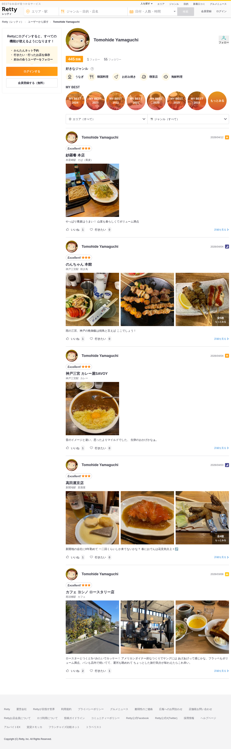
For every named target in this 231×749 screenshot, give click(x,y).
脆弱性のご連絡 (144, 709)
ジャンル (174, 4)
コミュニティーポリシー (105, 718)
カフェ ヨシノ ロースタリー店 (90, 592)
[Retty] (9, 10)
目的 (186, 4)
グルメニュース (218, 4)
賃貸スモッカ (34, 727)
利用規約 (66, 709)
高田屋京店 (75, 483)
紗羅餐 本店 (75, 155)
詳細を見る (220, 229)
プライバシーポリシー (91, 709)
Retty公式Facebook (137, 718)
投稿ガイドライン (74, 718)
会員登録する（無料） (32, 83)
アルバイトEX (12, 727)
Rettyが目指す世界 (44, 709)
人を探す (145, 3)
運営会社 (21, 709)
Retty (7, 709)
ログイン (221, 11)
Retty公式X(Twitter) (166, 718)
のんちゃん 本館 (79, 264)
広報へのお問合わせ (170, 709)
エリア (160, 4)
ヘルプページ (208, 718)
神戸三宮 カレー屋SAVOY (87, 374)
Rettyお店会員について (17, 718)
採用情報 (189, 718)
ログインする (31, 71)
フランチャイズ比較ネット (64, 727)
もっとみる (220, 319)
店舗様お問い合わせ (200, 709)
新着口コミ (199, 4)
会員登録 (206, 11)
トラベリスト (94, 727)
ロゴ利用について (47, 718)
